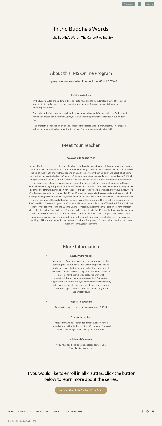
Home (10, 411)
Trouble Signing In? (74, 411)
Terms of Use (42, 411)
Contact (57, 411)
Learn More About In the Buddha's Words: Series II (81, 392)
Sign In (151, 4)
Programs (136, 4)
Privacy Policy (24, 411)
